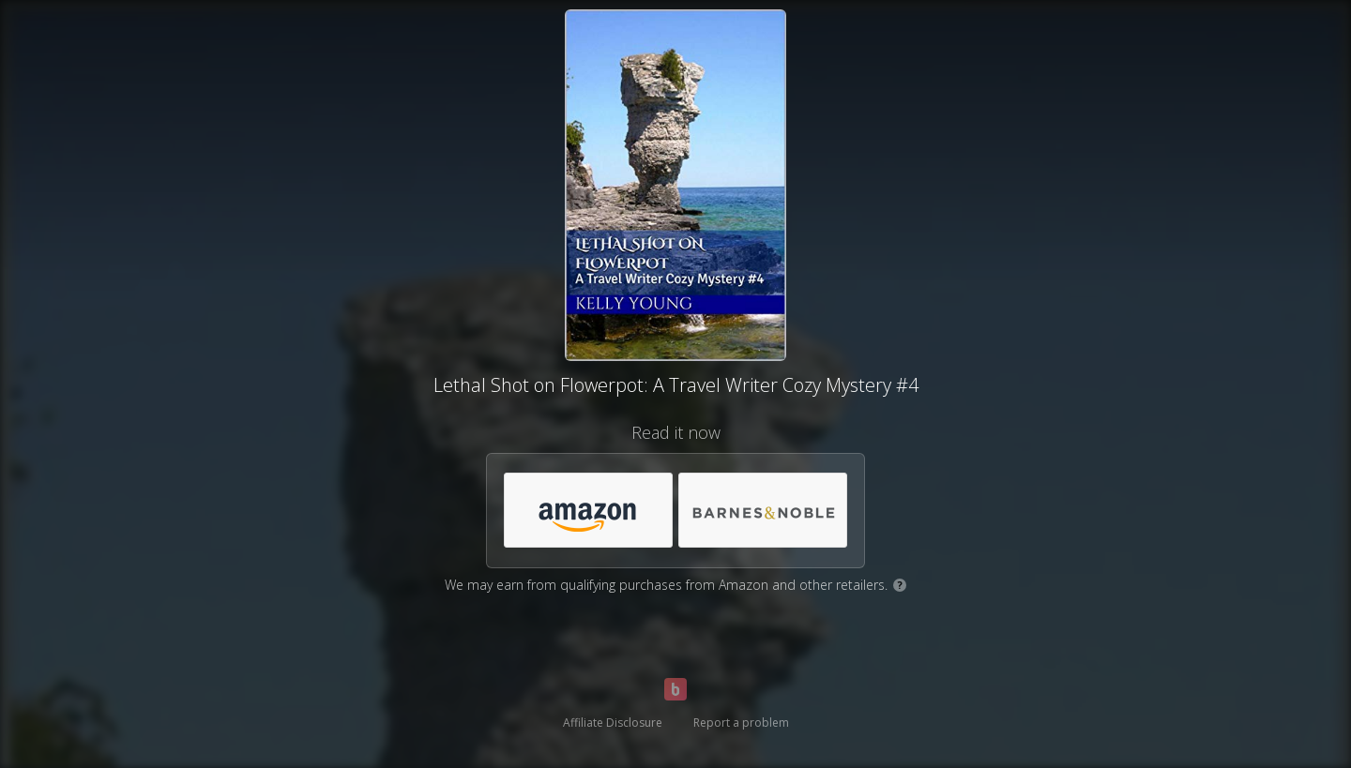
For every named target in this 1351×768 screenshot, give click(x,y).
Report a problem (741, 722)
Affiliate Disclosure (612, 722)
